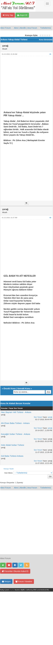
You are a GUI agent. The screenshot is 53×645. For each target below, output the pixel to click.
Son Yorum (38, 417)
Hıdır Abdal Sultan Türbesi (12, 445)
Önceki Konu (10, 388)
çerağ (50, 417)
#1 (50, 54)
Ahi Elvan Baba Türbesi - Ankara (15, 423)
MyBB (12, 590)
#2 (50, 217)
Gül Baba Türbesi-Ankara (12, 456)
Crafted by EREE (31, 590)
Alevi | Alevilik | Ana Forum (25, 28)
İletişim (6, 581)
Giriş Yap (8, 15)
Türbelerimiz (45, 28)
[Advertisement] (26, 84)
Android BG (44, 590)
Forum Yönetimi (23, 581)
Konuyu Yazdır (9, 469)
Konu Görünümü (45, 40)
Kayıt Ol (22, 15)
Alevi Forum (5, 28)
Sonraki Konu (23, 388)
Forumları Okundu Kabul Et (15, 571)
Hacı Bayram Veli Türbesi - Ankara (16, 412)
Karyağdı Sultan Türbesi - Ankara (15, 434)
